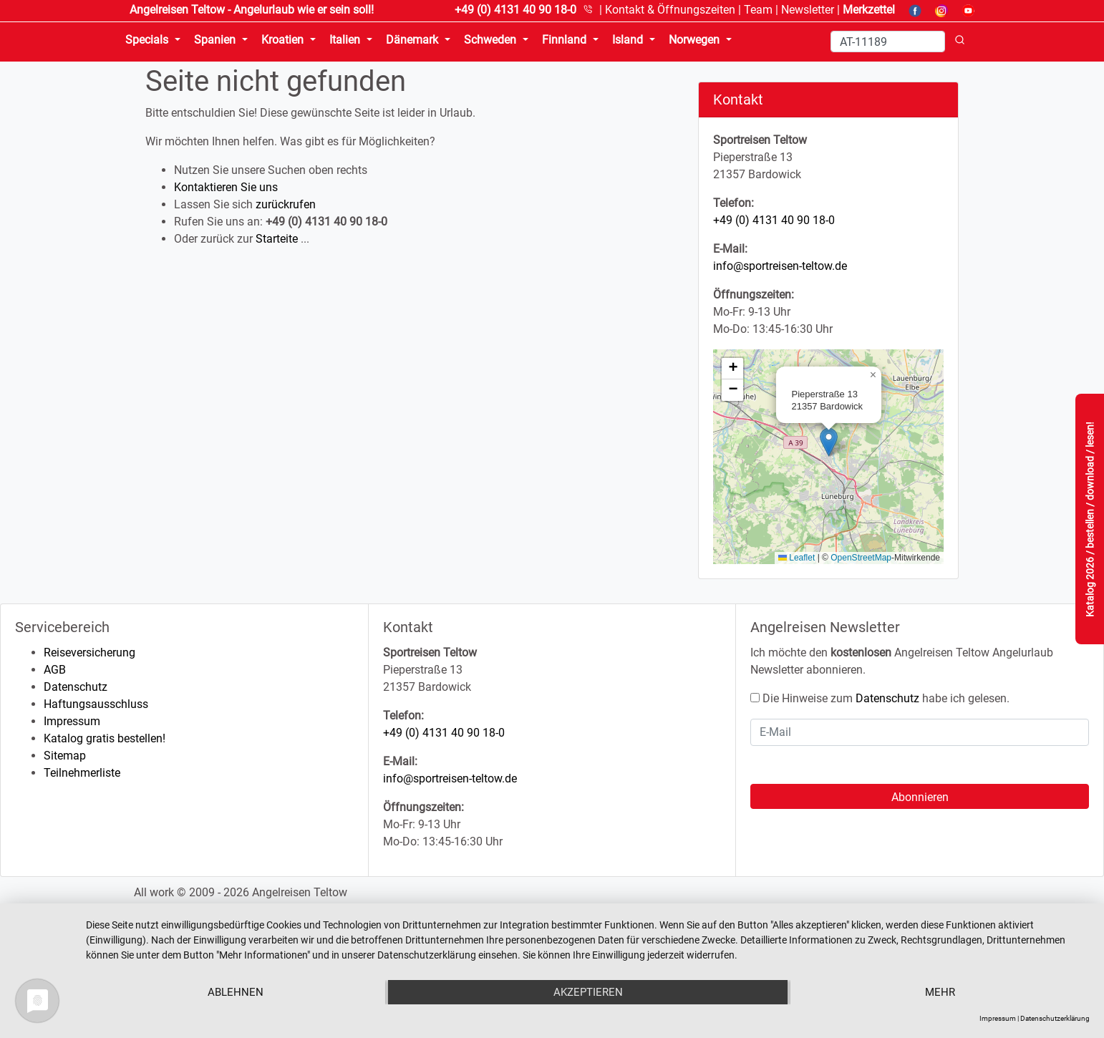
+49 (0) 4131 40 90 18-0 (774, 220)
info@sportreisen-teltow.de (780, 266)
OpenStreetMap (861, 558)
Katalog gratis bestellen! (104, 738)
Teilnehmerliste (82, 773)
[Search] (888, 41)
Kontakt (670, 9)
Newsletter (807, 9)
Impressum (72, 721)
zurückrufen (286, 204)
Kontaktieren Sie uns (226, 187)
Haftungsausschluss (96, 704)
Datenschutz (75, 687)
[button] (829, 442)
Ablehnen (235, 992)
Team (758, 9)
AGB (55, 669)
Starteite (277, 239)
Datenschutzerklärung (1055, 1018)
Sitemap (65, 755)
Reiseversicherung (89, 652)
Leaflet (796, 558)
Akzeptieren (588, 992)
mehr (940, 992)
